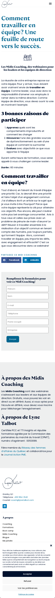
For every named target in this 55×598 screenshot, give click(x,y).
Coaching (7, 524)
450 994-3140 (21, 497)
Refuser (27, 581)
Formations (8, 527)
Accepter (27, 574)
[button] (51, 545)
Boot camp (8, 530)
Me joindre (7, 540)
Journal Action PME (15, 454)
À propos (8, 517)
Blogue (6, 537)
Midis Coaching (10, 534)
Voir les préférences (27, 588)
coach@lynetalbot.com (22, 500)
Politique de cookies (26, 594)
